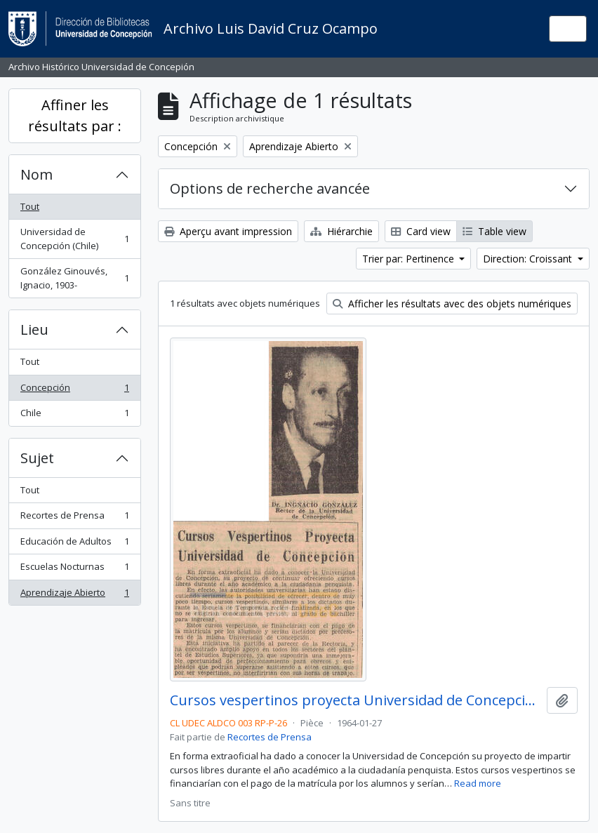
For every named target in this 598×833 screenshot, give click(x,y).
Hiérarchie (341, 231)
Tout (29, 206)
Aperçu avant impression (228, 231)
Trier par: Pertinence (409, 258)
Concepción (74, 390)
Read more (477, 783)
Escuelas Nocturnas (74, 569)
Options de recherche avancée (270, 188)
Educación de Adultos (74, 544)
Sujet (37, 457)
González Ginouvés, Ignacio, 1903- (74, 278)
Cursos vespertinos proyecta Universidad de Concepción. (355, 700)
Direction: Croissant (529, 258)
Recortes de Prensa (74, 518)
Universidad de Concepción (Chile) (74, 238)
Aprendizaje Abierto (74, 595)
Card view (421, 231)
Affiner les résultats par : (74, 115)
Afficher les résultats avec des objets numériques (452, 303)
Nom (36, 174)
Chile (74, 415)
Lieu (34, 329)
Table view (494, 231)
